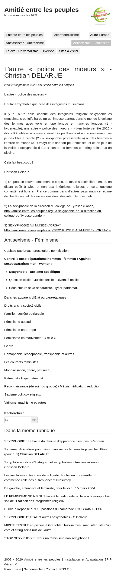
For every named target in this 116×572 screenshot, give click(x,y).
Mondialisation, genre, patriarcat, (27, 370)
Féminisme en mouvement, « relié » (30, 338)
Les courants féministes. (21, 362)
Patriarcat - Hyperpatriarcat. (24, 378)
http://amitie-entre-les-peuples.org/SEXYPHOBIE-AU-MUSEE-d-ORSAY (56, 230)
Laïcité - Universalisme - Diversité (30, 51)
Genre (8, 346)
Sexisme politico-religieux (22, 394)
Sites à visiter (68, 51)
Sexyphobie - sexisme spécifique (34, 271)
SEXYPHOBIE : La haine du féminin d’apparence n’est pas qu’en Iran (54, 441)
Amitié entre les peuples (41, 9)
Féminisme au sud (17, 321)
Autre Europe (99, 35)
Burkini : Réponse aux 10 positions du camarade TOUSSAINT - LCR (53, 509)
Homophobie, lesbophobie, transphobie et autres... (40, 354)
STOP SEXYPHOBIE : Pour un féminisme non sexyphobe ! (46, 538)
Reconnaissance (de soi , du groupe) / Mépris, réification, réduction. (52, 386)
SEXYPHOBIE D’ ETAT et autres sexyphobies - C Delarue (45, 517)
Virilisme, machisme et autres (25, 402)
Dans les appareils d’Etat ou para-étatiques (35, 297)
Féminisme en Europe (20, 330)
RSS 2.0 (65, 569)
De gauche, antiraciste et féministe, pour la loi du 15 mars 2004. (50, 488)
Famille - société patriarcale (24, 313)
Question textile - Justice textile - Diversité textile (44, 280)
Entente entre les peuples (24, 35)
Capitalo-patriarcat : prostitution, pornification (36, 250)
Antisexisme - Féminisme (91, 43)
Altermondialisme (66, 35)
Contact (51, 569)
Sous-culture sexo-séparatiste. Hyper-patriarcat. (43, 288)
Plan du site (12, 569)
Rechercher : (14, 413)
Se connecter (33, 569)
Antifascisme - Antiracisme (25, 43)
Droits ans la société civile (23, 305)
